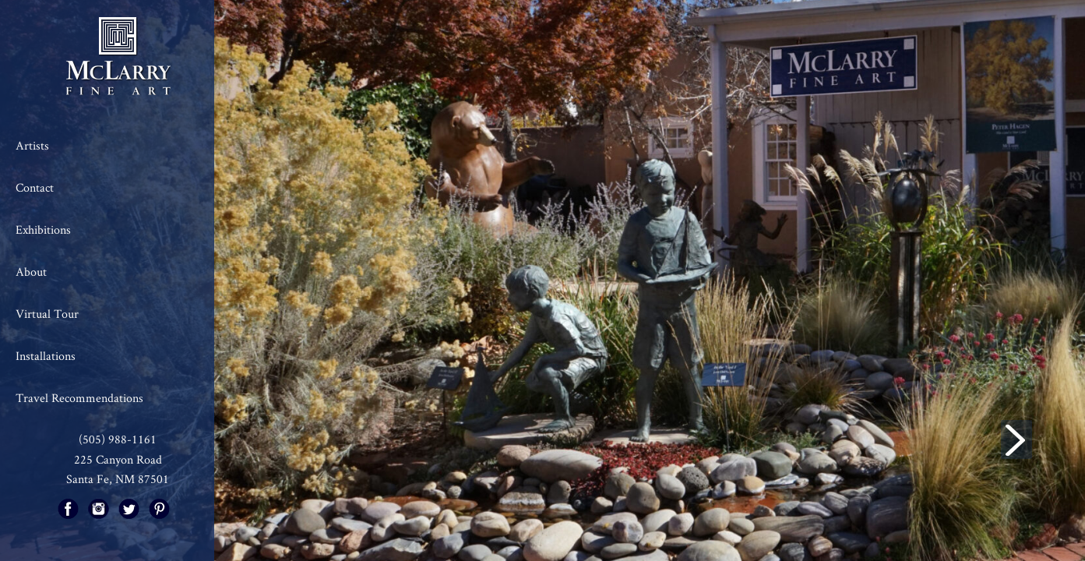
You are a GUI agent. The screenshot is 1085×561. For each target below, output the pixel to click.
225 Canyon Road (118, 459)
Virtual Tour (47, 313)
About (31, 271)
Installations (46, 356)
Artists (32, 145)
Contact (35, 187)
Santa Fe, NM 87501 (117, 479)
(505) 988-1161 (118, 439)
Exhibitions (43, 229)
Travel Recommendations (79, 398)
